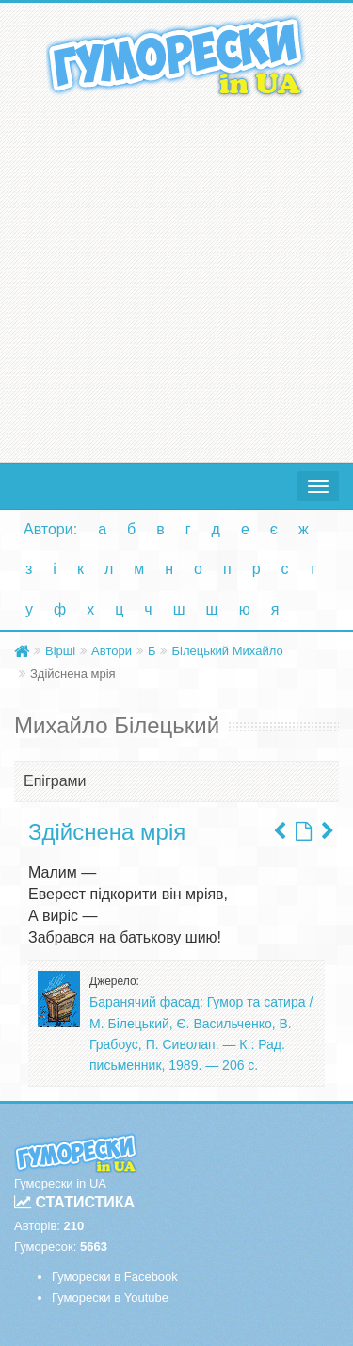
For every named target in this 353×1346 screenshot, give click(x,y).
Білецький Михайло (226, 651)
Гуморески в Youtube (110, 1297)
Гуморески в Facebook (115, 1277)
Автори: (50, 529)
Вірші (60, 651)
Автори (111, 651)
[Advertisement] (176, 275)
